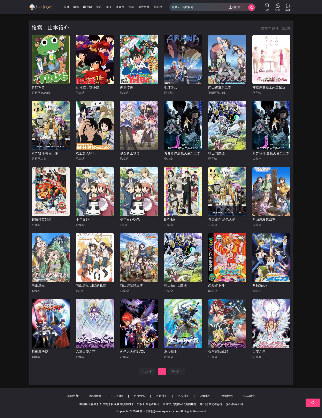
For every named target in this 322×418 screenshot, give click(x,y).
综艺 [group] (99, 7)
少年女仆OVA (130, 219)
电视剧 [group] (87, 7)
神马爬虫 (249, 396)
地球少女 (170, 87)
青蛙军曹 (38, 87)
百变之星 (259, 351)
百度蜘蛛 (139, 396)
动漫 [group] (109, 7)
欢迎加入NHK (86, 153)
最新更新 (73, 396)
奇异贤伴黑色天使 (45, 153)
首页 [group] (66, 7)
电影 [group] (76, 7)
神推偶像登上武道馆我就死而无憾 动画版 (271, 87)
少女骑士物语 (130, 153)
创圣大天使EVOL (132, 351)
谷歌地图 (161, 396)
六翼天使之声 (85, 351)
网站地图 (95, 396)
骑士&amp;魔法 (175, 285)
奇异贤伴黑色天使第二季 (182, 153)
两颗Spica (259, 285)
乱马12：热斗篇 (87, 87)
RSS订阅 (117, 396)
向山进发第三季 (131, 285)
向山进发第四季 (263, 219)
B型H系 (169, 219)
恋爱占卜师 (216, 285)
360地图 (205, 396)
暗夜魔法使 (40, 351)
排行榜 (234, 7)
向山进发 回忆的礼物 (91, 285)
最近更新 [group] (144, 7)
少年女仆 (82, 219)
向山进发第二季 (219, 87)
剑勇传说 (126, 87)
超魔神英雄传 (41, 219)
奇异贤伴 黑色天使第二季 (270, 153)
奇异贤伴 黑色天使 (221, 219)
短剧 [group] (131, 7)
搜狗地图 (227, 396)
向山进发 (38, 285)
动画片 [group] (120, 7)
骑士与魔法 (216, 153)
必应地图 (183, 396)
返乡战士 (170, 351)
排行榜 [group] (158, 7)
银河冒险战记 (218, 351)
